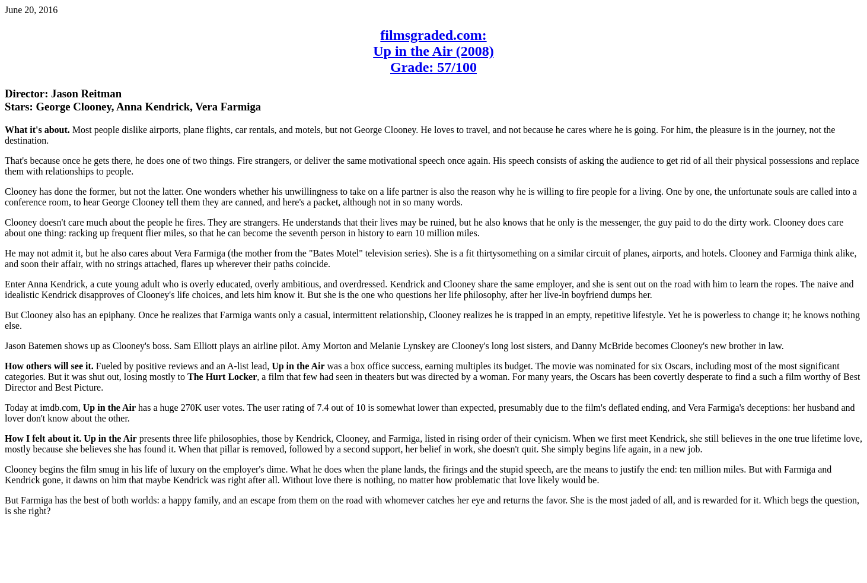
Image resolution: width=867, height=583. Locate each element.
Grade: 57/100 (433, 67)
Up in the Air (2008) (433, 51)
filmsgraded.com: (433, 35)
